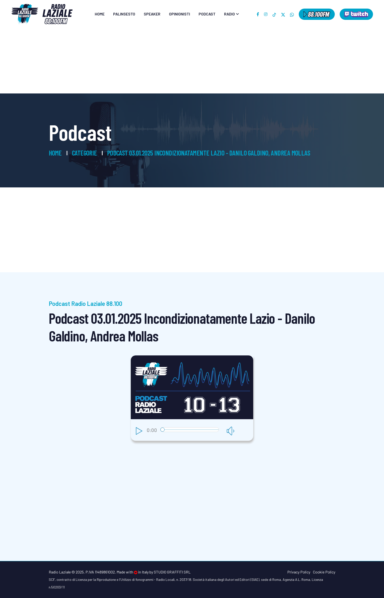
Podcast (207, 14)
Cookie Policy (324, 572)
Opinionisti (179, 14)
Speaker (152, 14)
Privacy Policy (298, 572)
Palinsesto (124, 14)
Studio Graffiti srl (172, 572)
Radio (229, 14)
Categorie (84, 153)
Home (100, 14)
